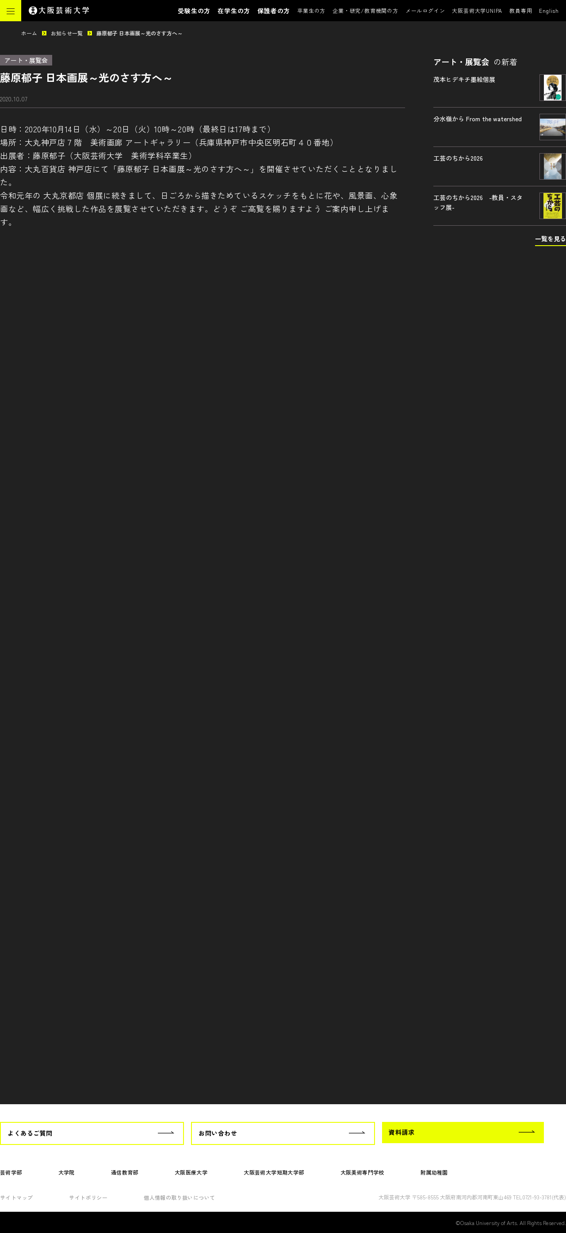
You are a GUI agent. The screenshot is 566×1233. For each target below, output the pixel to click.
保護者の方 (273, 10)
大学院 (66, 1172)
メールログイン (425, 10)
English (549, 10)
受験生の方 (194, 10)
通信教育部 (124, 1172)
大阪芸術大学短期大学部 (274, 1172)
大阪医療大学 (191, 1172)
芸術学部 (11, 1172)
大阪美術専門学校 (362, 1172)
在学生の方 (234, 10)
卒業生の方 (311, 10)
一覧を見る (550, 238)
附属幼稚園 (434, 1172)
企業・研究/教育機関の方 (365, 10)
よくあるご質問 (30, 1133)
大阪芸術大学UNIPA (477, 10)
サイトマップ (16, 1197)
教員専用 (520, 10)
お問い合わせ (218, 1133)
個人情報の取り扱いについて (179, 1197)
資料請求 (401, 1132)
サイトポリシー (88, 1197)
